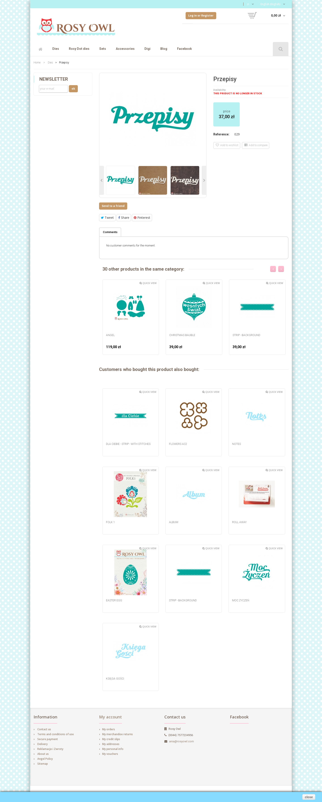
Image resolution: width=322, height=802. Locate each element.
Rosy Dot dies (79, 49)
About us (43, 754)
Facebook (184, 49)
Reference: (221, 134)
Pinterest (142, 217)
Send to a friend (113, 206)
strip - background (246, 335)
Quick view (148, 283)
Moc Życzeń (240, 600)
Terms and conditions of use (55, 734)
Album (173, 522)
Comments (110, 232)
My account (110, 717)
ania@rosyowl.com (181, 741)
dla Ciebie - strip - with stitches (128, 444)
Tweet (107, 217)
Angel (110, 335)
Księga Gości (115, 678)
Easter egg (114, 600)
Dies (55, 49)
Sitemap (42, 764)
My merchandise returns (117, 734)
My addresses (110, 744)
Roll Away (239, 522)
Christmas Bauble (182, 335)
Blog (163, 49)
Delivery (42, 744)
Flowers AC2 (178, 444)
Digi (147, 49)
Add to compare (255, 145)
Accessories (125, 49)
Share (123, 217)
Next (204, 180)
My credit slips (111, 739)
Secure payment (47, 739)
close (309, 797)
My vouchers (110, 754)
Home (37, 62)
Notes (236, 444)
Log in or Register (201, 15)
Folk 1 (110, 522)
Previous (102, 180)
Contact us (44, 729)
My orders (108, 729)
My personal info (112, 749)
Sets (102, 49)
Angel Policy (45, 759)
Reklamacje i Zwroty (50, 749)
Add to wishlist (227, 145)
